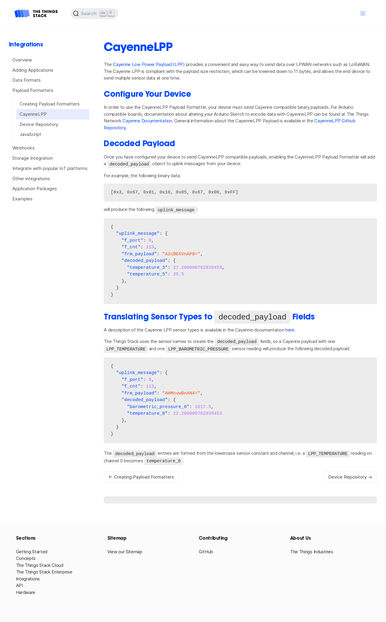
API (19, 584)
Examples (22, 199)
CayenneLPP (33, 114)
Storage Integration (32, 158)
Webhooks (23, 148)
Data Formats (26, 80)
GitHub (206, 551)
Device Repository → (350, 476)
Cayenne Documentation (147, 121)
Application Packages (34, 188)
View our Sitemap (124, 551)
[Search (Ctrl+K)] (94, 13)
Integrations (28, 578)
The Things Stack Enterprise (44, 571)
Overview (22, 60)
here (289, 330)
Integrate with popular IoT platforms (49, 168)
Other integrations (31, 178)
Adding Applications (32, 70)
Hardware (26, 591)
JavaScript (30, 134)
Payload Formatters (32, 90)
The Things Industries (311, 551)
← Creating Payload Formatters (141, 476)
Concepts (26, 557)
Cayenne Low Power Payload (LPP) (149, 64)
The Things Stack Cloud (39, 564)
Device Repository (39, 124)
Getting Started (32, 551)
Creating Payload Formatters (50, 104)
